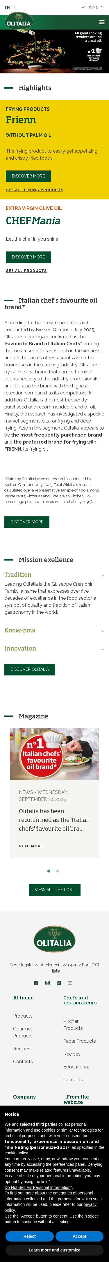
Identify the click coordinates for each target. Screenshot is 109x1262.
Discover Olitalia (29, 669)
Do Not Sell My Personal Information (37, 1187)
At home (93, 7)
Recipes (21, 1048)
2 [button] (59, 872)
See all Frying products (34, 190)
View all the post (54, 889)
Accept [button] (79, 1236)
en (10, 8)
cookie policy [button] (16, 1153)
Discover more (28, 176)
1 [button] (50, 872)
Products (23, 1016)
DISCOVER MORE (28, 257)
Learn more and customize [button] (54, 1250)
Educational (76, 1067)
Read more (31, 846)
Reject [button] (30, 1236)
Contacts (23, 1061)
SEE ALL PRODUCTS (26, 271)
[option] (54, 51)
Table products (79, 1041)
